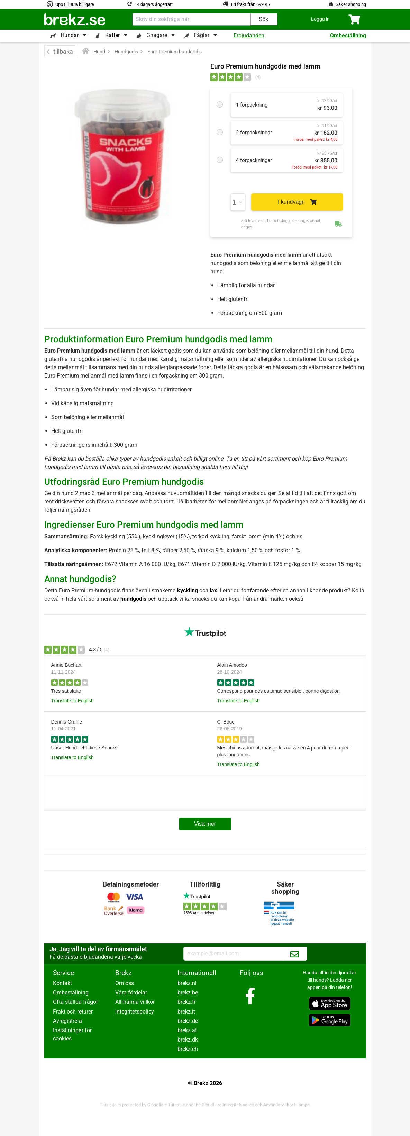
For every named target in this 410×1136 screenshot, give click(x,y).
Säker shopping (351, 4)
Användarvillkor (278, 1104)
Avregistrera (67, 1021)
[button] (320, 19)
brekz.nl (187, 983)
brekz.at (187, 1030)
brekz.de (187, 1021)
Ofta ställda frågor (75, 1002)
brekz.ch (187, 1049)
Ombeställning (348, 35)
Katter (112, 35)
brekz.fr (186, 1002)
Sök (263, 19)
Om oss (124, 983)
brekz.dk (187, 1039)
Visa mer (205, 824)
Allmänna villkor (135, 1002)
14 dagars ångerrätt (154, 4)
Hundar (70, 35)
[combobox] (192, 19)
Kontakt (62, 983)
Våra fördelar (131, 992)
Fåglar (201, 35)
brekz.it (186, 1011)
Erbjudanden (249, 35)
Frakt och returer (73, 1011)
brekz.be (187, 992)
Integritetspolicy (134, 1011)
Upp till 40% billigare (74, 4)
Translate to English (72, 700)
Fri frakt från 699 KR (250, 4)
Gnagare (156, 35)
